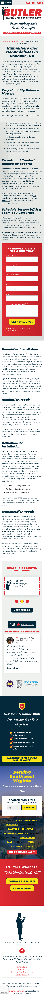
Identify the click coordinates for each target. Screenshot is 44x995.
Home (5, 41)
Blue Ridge (12, 825)
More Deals (21, 610)
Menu (8, 2)
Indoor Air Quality (17, 41)
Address (10, 294)
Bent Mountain (26, 820)
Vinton (32, 842)
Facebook (22, 950)
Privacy (2, 992)
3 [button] (27, 601)
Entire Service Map (21, 852)
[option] (22, 586)
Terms (6, 992)
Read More (12, 668)
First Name (11, 255)
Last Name (11, 265)
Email (9, 284)
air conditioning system (29, 125)
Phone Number (13, 275)
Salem (10, 842)
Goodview (8, 833)
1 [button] (16, 601)
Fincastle (27, 829)
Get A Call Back (22, 322)
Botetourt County (22, 846)
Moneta (22, 833)
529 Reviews (27, 625)
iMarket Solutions (17, 991)
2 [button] (22, 601)
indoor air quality (19, 111)
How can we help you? (16, 304)
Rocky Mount (27, 838)
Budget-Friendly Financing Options (22, 32)
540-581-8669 (34, 3)
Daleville (13, 829)
